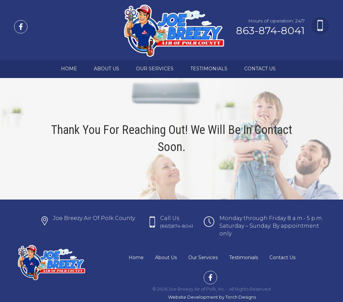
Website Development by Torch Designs (212, 297)
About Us (106, 69)
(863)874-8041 (176, 226)
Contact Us (260, 69)
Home (69, 69)
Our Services (155, 69)
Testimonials (208, 69)
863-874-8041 (270, 30)
